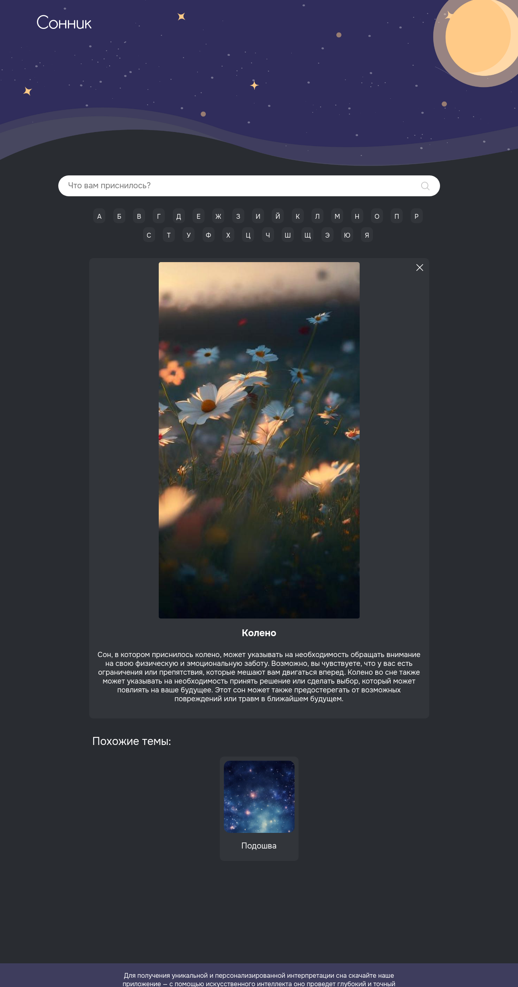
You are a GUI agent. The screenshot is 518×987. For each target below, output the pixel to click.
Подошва (259, 846)
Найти (425, 186)
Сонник (64, 24)
